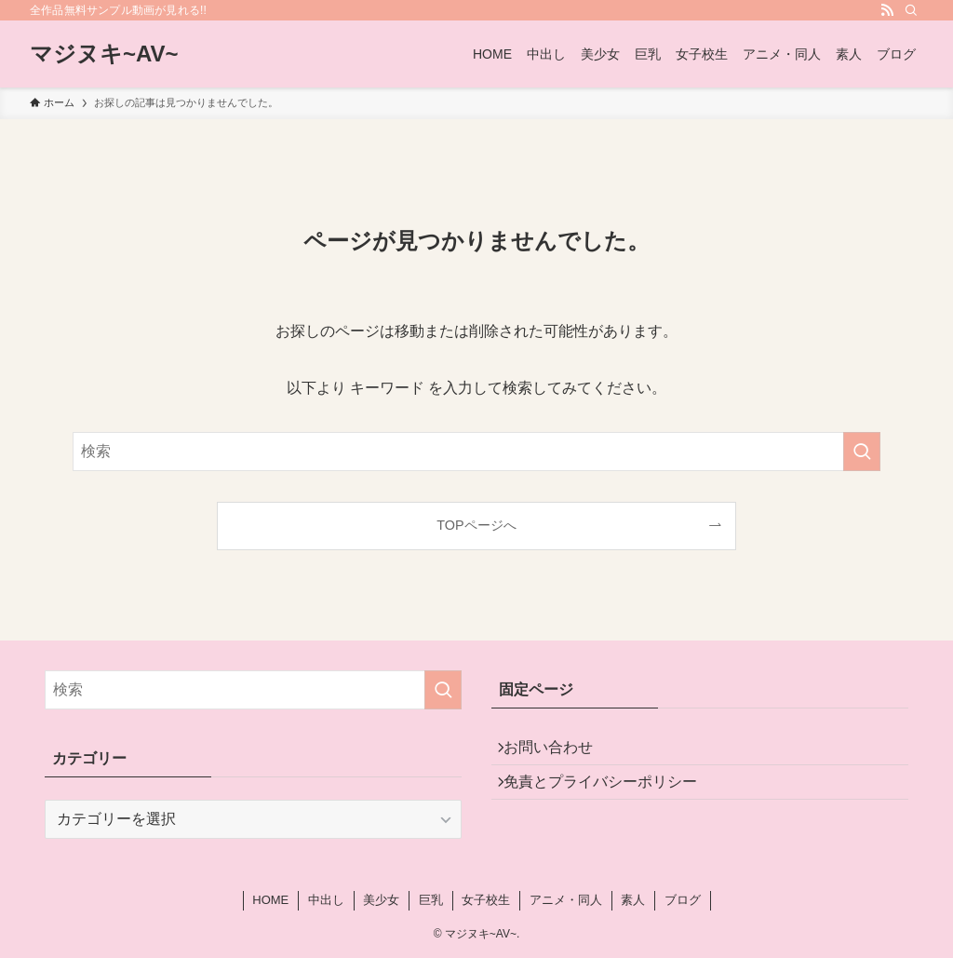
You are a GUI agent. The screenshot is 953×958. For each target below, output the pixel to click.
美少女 (381, 900)
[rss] (887, 10)
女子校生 (486, 900)
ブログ (682, 900)
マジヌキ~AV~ (104, 54)
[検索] (911, 10)
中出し (326, 900)
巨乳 (431, 900)
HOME (270, 900)
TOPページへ (476, 525)
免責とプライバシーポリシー (610, 795)
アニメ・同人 (566, 900)
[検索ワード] (476, 451)
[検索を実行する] (861, 451)
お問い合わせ (558, 752)
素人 (633, 900)
